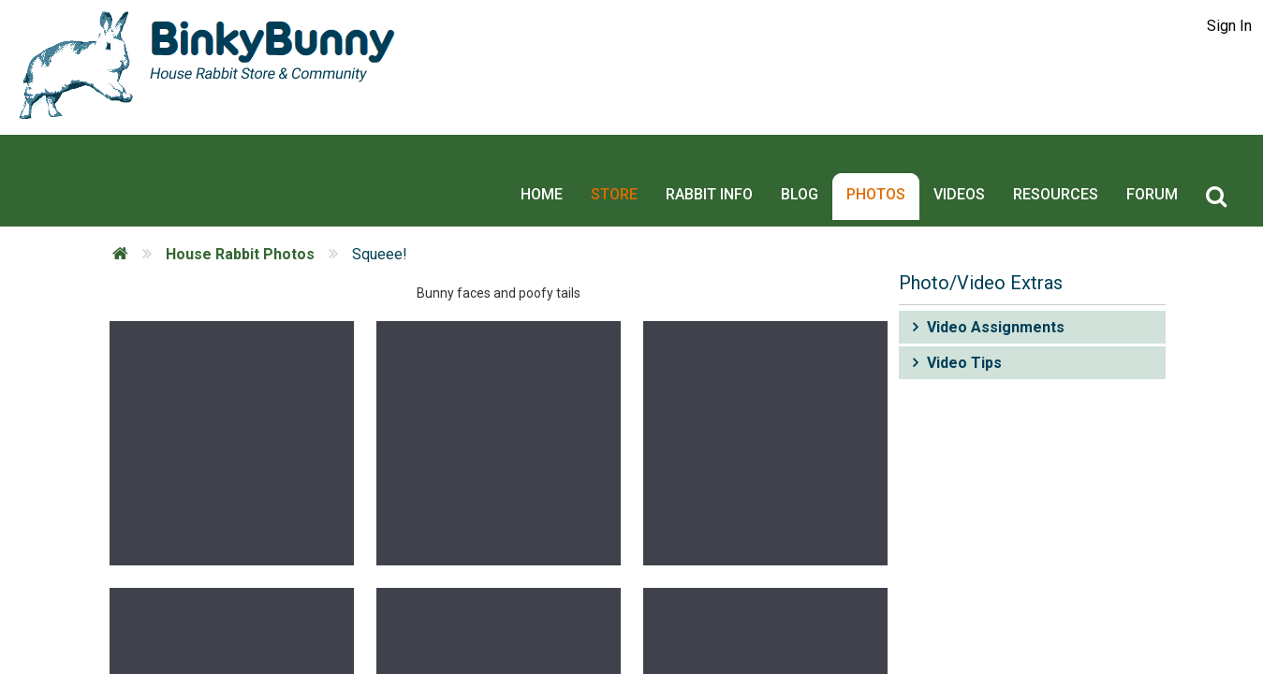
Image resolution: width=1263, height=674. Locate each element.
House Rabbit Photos (240, 214)
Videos (972, 160)
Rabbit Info (722, 160)
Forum (1165, 160)
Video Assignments (996, 287)
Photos (888, 160)
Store (627, 160)
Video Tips (964, 322)
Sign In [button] (1229, 26)
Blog (812, 160)
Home (555, 160)
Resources (1068, 160)
